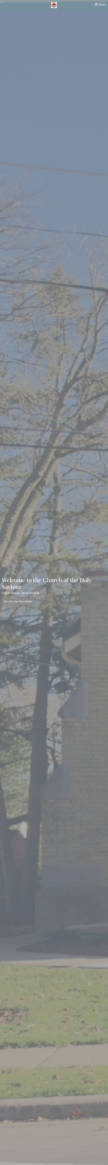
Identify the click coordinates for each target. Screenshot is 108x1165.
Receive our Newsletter (18, 601)
